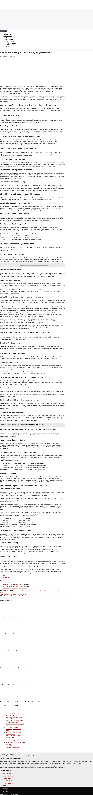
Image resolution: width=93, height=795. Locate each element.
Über (4, 575)
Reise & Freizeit (8, 36)
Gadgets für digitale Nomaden (10, 586)
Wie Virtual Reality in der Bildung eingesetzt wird (15, 588)
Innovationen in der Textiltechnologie (12, 584)
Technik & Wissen (9, 41)
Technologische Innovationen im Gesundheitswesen (14, 594)
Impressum (5, 788)
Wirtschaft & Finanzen (10, 43)
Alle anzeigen (15, 581)
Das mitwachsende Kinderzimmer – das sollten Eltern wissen (16, 595)
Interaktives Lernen (39, 590)
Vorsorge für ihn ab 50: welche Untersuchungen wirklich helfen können (13, 729)
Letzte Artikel (6, 577)
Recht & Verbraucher (9, 45)
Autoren (5, 789)
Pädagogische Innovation (50, 590)
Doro (1, 580)
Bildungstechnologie (16, 590)
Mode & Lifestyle (8, 39)
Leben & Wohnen (8, 34)
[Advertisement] (46, 20)
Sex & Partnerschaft (9, 37)
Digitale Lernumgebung (28, 590)
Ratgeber (6, 46)
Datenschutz (6, 791)
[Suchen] (16, 705)
